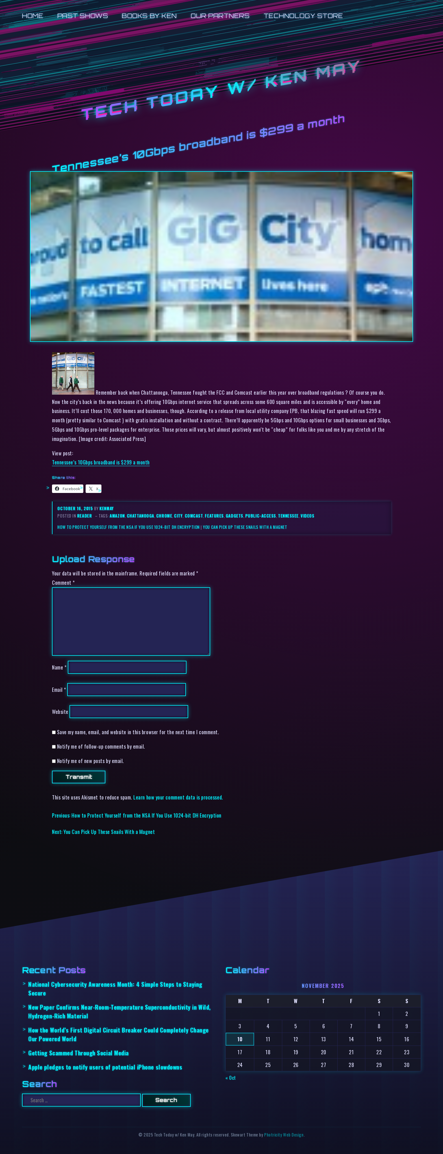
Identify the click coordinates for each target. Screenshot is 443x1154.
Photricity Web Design (283, 1135)
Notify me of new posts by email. (90, 760)
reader (84, 516)
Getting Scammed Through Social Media (78, 1052)
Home (32, 15)
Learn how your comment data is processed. (178, 797)
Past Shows (82, 15)
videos (307, 516)
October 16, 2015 (75, 508)
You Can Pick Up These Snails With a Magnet (245, 527)
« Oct (230, 1077)
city (178, 516)
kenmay (106, 508)
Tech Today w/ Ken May (221, 90)
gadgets (234, 516)
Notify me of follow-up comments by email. (101, 746)
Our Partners (220, 15)
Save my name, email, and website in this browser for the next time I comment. (138, 732)
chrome (164, 516)
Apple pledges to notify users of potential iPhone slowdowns (105, 1066)
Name (59, 667)
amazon (117, 516)
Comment (63, 582)
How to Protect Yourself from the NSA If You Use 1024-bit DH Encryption (128, 527)
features (214, 516)
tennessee (288, 516)
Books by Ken (149, 15)
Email (59, 689)
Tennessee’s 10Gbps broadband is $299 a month (101, 462)
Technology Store (303, 15)
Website (60, 711)
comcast (194, 516)
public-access (260, 516)
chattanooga (140, 516)
